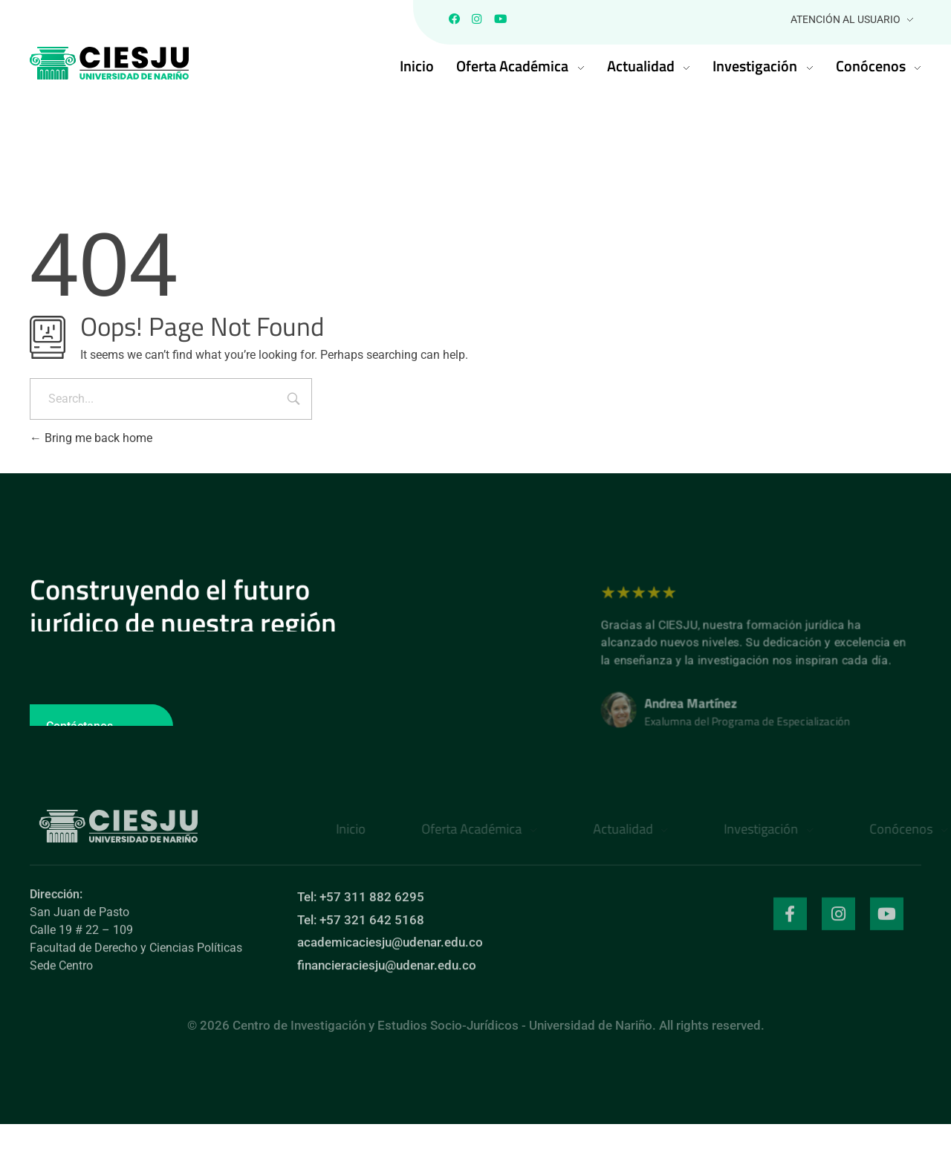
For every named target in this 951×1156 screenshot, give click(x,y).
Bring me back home (91, 442)
